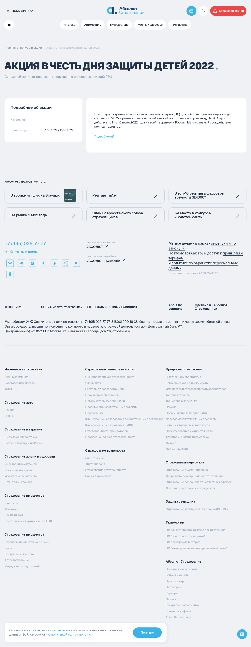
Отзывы (171, 599)
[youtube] (76, 263)
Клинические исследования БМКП (109, 425)
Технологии (175, 522)
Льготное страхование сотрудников (190, 488)
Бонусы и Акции (177, 575)
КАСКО (9, 410)
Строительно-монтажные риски (27, 542)
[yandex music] (54, 263)
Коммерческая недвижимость (187, 383)
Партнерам (174, 587)
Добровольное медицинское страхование (195, 476)
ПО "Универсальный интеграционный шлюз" (196, 548)
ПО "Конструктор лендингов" (185, 536)
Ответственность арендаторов (106, 431)
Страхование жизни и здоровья (30, 456)
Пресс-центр (175, 581)
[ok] (10, 274)
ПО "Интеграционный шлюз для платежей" (195, 530)
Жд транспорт (95, 464)
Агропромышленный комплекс (187, 437)
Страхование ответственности (109, 369)
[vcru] (65, 263)
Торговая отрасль (178, 395)
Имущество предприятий (22, 566)
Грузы (9, 548)
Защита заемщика (180, 501)
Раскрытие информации (182, 605)
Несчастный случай (18, 470)
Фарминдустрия (177, 449)
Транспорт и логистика (181, 401)
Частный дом (14, 515)
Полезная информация (181, 569)
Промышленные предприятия (187, 413)
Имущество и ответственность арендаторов (196, 389)
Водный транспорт (98, 476)
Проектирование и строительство (189, 431)
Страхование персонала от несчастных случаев (198, 482)
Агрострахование (17, 560)
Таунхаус (11, 509)
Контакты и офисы (21, 252)
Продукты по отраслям (184, 369)
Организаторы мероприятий (105, 401)
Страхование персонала (185, 462)
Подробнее (102, 136)
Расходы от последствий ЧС (104, 389)
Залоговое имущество (20, 383)
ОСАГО (9, 416)
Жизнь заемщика (16, 377)
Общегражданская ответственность (110, 377)
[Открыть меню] (242, 634)
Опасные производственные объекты (111, 407)
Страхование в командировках (187, 470)
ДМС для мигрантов (18, 482)
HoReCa (171, 407)
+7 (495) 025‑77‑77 (96, 322)
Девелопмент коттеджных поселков (191, 419)
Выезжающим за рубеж (21, 437)
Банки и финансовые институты (188, 425)
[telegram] (21, 263)
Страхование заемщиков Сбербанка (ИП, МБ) (197, 509)
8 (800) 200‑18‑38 (124, 322)
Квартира (11, 503)
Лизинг (171, 443)
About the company (176, 307)
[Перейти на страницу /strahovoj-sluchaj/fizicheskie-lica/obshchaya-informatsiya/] (228, 11)
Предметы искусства (19, 554)
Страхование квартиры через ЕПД (28, 521)
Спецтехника (94, 458)
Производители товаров (102, 395)
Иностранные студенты (21, 464)
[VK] (10, 263)
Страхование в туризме (23, 429)
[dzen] (43, 263)
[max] (32, 263)
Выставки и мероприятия (183, 377)
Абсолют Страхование (183, 561)
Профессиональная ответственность (110, 437)
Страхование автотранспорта (105, 470)
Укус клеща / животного (21, 476)
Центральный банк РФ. (165, 326)
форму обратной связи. (212, 322)
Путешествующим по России (24, 443)
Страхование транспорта (105, 450)
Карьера (172, 593)
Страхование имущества (24, 495)
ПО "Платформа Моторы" (183, 542)
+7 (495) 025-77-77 (25, 243)
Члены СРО (93, 383)
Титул (8, 389)
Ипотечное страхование (23, 369)
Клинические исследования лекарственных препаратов (124, 419)
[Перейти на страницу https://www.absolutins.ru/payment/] (191, 11)
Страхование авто (19, 402)
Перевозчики (94, 413)
